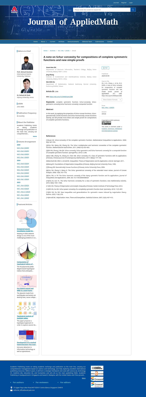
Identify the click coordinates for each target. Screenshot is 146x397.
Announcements (73, 42)
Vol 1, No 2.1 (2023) (23, 192)
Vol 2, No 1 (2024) (23, 179)
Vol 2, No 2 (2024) (23, 176)
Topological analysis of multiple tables (25, 317)
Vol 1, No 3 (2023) (23, 189)
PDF (106, 68)
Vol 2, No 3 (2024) (23, 173)
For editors (65, 382)
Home (35, 42)
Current (52, 42)
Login (131, 3)
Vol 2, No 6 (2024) (23, 164)
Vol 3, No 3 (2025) (23, 151)
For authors (18, 382)
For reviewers (42, 382)
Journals (116, 3)
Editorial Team (87, 42)
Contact (110, 42)
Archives (61, 42)
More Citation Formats (110, 100)
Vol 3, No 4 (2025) (23, 148)
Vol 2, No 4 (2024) (23, 170)
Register (124, 3)
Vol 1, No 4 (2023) (23, 185)
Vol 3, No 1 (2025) (23, 157)
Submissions (99, 42)
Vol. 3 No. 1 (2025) (63, 51)
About (43, 42)
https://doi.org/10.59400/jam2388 (61, 97)
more (35, 136)
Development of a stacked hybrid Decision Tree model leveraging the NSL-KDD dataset (27, 345)
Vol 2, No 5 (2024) (23, 167)
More (84, 378)
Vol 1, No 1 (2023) (23, 198)
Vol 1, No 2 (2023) (23, 195)
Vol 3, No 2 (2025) (23, 154)
